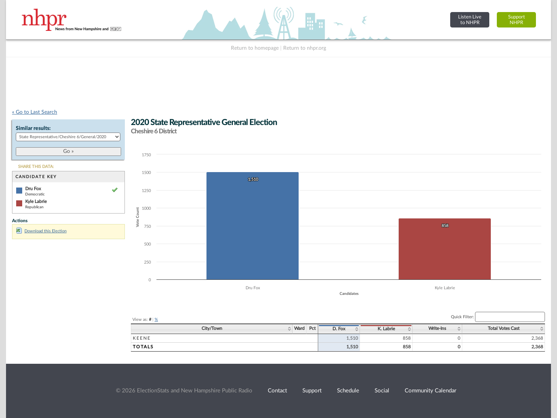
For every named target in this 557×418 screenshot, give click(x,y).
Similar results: (33, 128)
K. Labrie (386, 328)
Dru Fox (33, 188)
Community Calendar (430, 391)
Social (382, 391)
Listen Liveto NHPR (469, 20)
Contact (277, 391)
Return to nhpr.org (304, 48)
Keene (142, 338)
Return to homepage (255, 48)
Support (312, 391)
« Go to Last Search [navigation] (34, 112)
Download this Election (41, 231)
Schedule (348, 391)
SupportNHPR (516, 20)
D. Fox (338, 328)
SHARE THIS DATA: (36, 167)
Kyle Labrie (36, 201)
